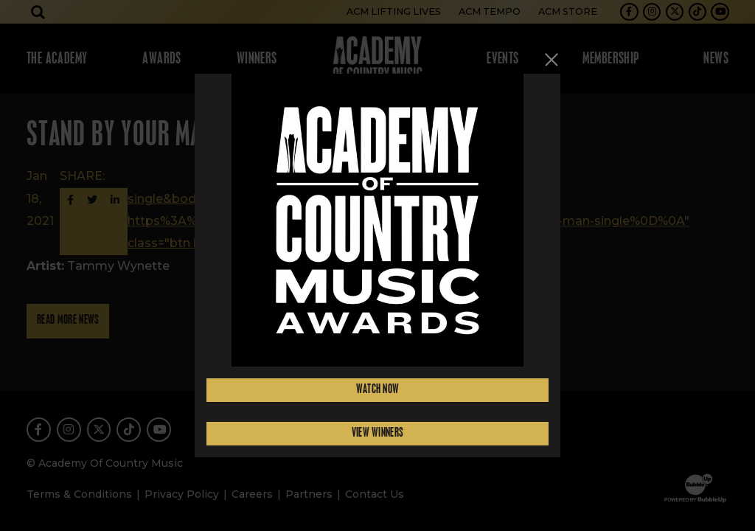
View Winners (378, 433)
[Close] (551, 59)
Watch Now (378, 389)
